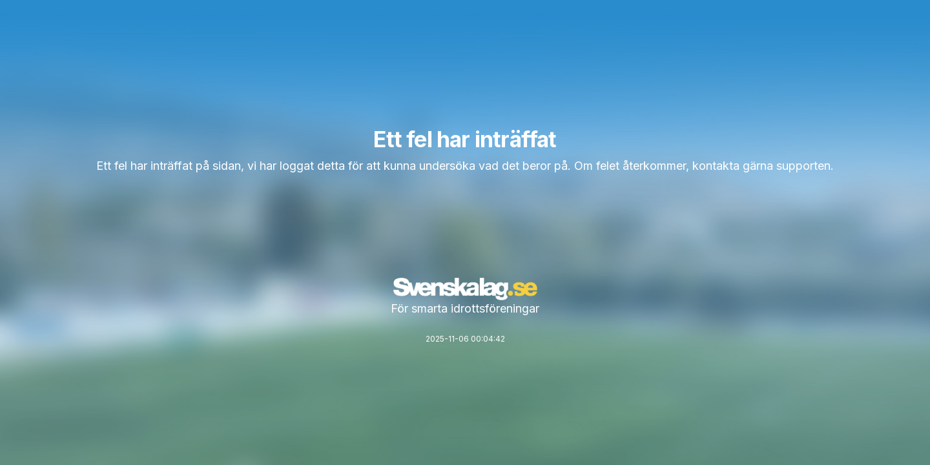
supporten (803, 165)
